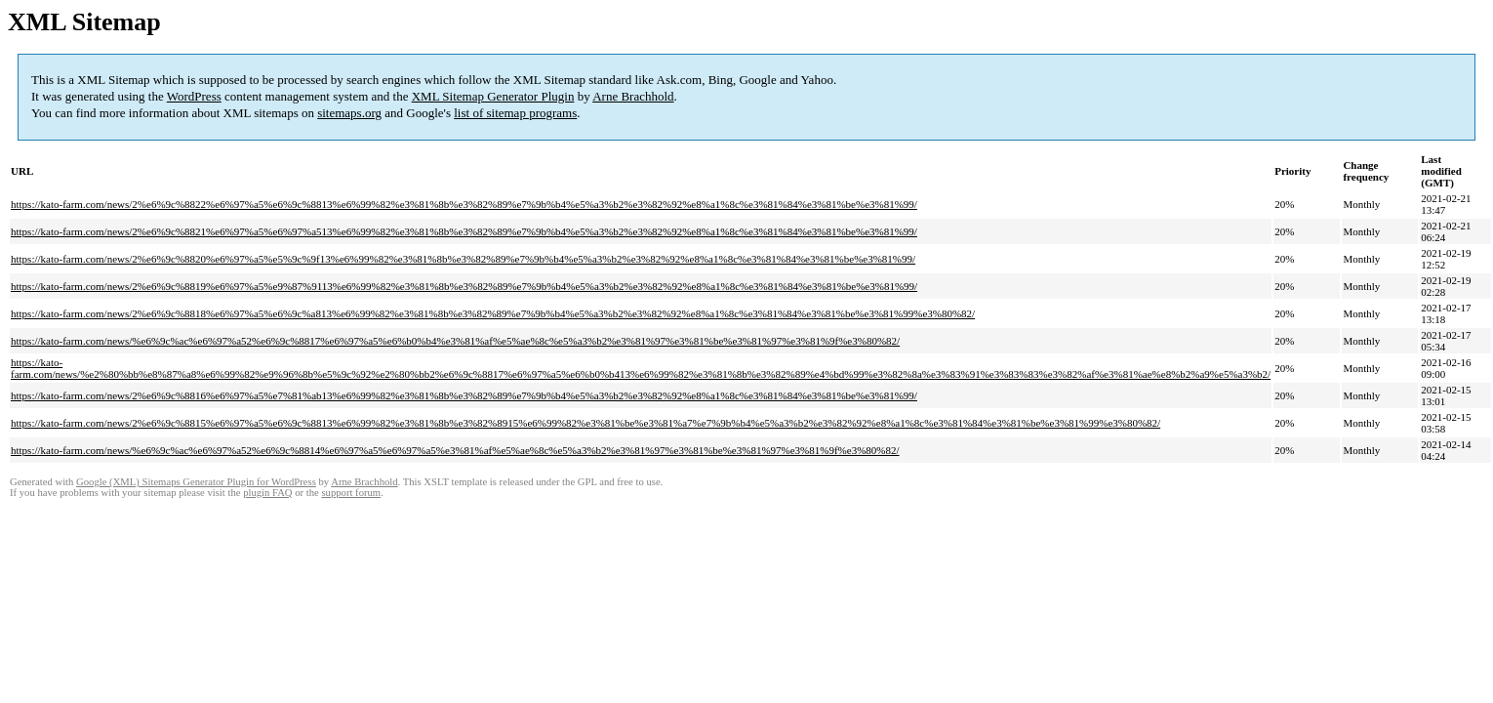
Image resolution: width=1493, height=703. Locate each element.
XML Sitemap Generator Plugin (493, 96)
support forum (351, 492)
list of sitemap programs (515, 112)
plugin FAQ (267, 492)
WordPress (194, 96)
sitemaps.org (349, 112)
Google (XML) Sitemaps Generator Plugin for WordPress (196, 481)
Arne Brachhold (632, 96)
